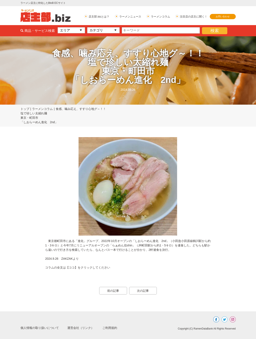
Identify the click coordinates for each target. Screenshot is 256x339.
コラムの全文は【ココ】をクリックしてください (77, 267)
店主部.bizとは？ (99, 16)
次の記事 (145, 290)
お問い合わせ (223, 16)
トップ (24, 109)
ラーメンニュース (130, 16)
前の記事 (111, 290)
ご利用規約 (120, 328)
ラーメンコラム (160, 16)
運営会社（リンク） (88, 328)
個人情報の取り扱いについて (42, 328)
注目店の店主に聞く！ (193, 16)
